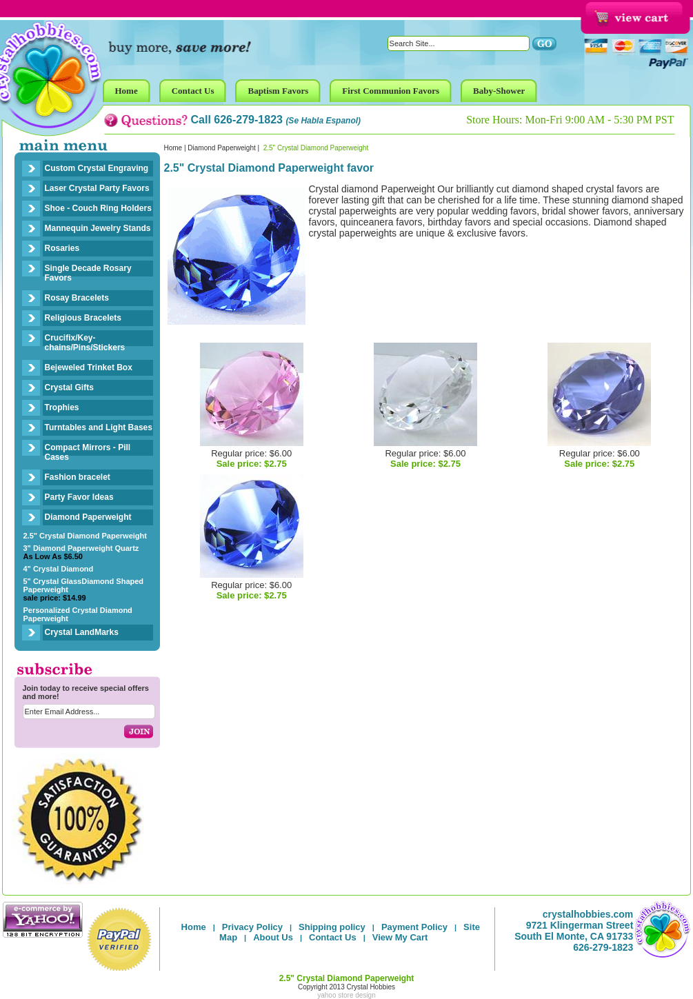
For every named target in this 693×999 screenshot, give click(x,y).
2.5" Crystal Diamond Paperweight (85, 536)
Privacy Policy (252, 927)
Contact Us (332, 937)
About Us (273, 937)
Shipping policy (332, 927)
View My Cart (400, 937)
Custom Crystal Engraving (97, 168)
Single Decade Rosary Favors (88, 273)
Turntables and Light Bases (98, 427)
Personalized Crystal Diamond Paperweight (77, 614)
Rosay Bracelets (77, 298)
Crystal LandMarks (82, 632)
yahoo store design (346, 995)
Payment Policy (414, 927)
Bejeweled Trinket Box (88, 367)
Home (173, 148)
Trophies (62, 407)
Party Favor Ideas (79, 497)
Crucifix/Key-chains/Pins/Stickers (85, 342)
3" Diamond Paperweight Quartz (81, 552)
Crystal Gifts (69, 387)
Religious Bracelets (83, 318)
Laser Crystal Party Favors (97, 188)
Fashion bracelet (77, 477)
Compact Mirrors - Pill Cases (88, 452)
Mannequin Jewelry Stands (98, 228)
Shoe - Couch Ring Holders (98, 208)
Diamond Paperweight (88, 517)
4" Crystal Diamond (58, 569)
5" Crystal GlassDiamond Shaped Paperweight (83, 589)
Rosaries (62, 248)
